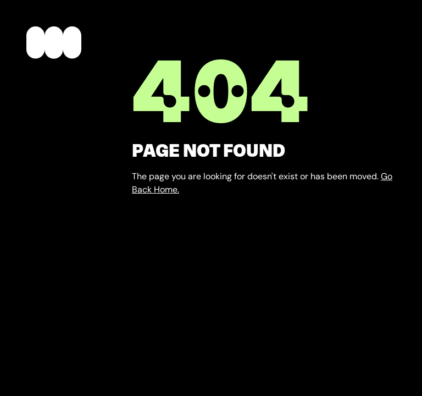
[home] (53, 44)
